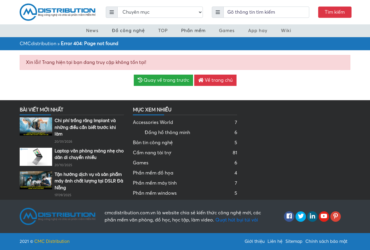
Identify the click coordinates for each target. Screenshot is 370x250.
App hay (258, 30)
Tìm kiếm (335, 12)
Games (227, 30)
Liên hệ (275, 241)
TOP (163, 30)
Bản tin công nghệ (185, 142)
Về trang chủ (215, 80)
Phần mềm (193, 30)
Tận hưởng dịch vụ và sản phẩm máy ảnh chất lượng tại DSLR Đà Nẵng (89, 181)
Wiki (286, 30)
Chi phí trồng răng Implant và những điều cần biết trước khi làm (85, 127)
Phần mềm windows (185, 193)
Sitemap (293, 241)
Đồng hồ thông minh (191, 132)
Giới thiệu (255, 241)
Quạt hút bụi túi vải (236, 220)
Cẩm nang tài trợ (185, 152)
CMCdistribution (38, 43)
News (92, 30)
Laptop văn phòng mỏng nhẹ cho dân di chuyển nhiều (89, 154)
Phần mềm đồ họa (185, 173)
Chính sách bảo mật (326, 241)
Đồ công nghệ (128, 30)
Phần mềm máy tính (185, 183)
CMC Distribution (52, 241)
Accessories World (185, 122)
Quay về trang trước (163, 80)
